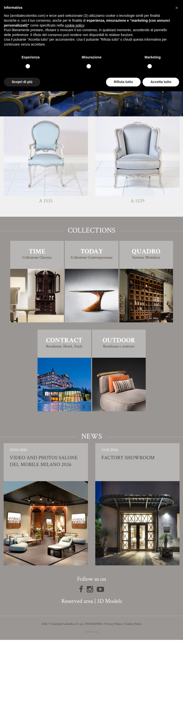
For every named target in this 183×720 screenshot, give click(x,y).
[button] (177, 8)
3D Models (109, 681)
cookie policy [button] (74, 25)
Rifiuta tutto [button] (123, 82)
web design (91, 712)
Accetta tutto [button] (160, 82)
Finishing (92, 155)
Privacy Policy (113, 704)
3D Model (91, 168)
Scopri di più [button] (22, 82)
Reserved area (77, 681)
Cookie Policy (133, 704)
